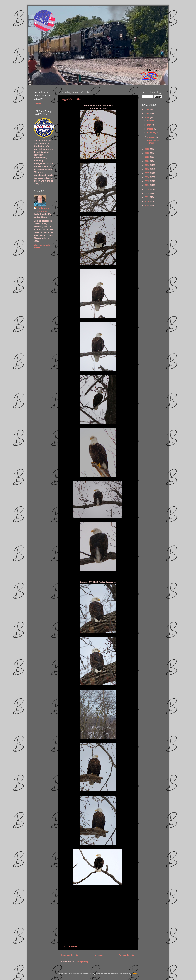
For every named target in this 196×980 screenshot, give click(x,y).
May (149, 125)
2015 (147, 181)
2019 (147, 165)
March (150, 129)
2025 (147, 113)
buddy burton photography (43, 209)
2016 (147, 177)
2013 (147, 189)
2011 (147, 197)
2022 (147, 153)
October (151, 121)
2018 (147, 169)
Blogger (135, 974)
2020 (147, 161)
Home (98, 955)
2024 (147, 117)
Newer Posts (70, 955)
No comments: (71, 946)
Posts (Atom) (81, 962)
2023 (147, 149)
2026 (147, 109)
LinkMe (37, 103)
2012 (147, 193)
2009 (147, 205)
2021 (147, 157)
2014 (147, 185)
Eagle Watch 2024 (71, 99)
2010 (147, 201)
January (151, 137)
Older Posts (127, 955)
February (152, 133)
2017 (147, 173)
